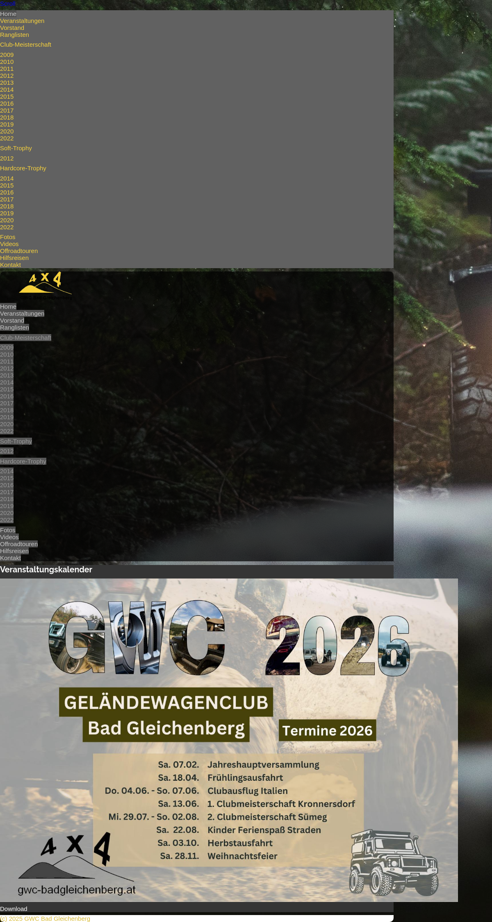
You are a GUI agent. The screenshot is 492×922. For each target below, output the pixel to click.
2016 (7, 103)
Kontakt (10, 264)
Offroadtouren (19, 250)
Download (13, 908)
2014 (7, 89)
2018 (7, 117)
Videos (9, 243)
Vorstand (12, 27)
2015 (7, 96)
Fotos (8, 236)
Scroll (8, 3)
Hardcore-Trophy (23, 168)
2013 (7, 82)
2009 (7, 54)
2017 (7, 110)
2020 (7, 131)
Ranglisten (14, 34)
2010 (7, 61)
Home (8, 13)
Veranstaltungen (22, 20)
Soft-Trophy (16, 148)
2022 (7, 138)
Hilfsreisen (14, 257)
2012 (7, 75)
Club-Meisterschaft (25, 44)
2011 (7, 68)
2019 (7, 124)
